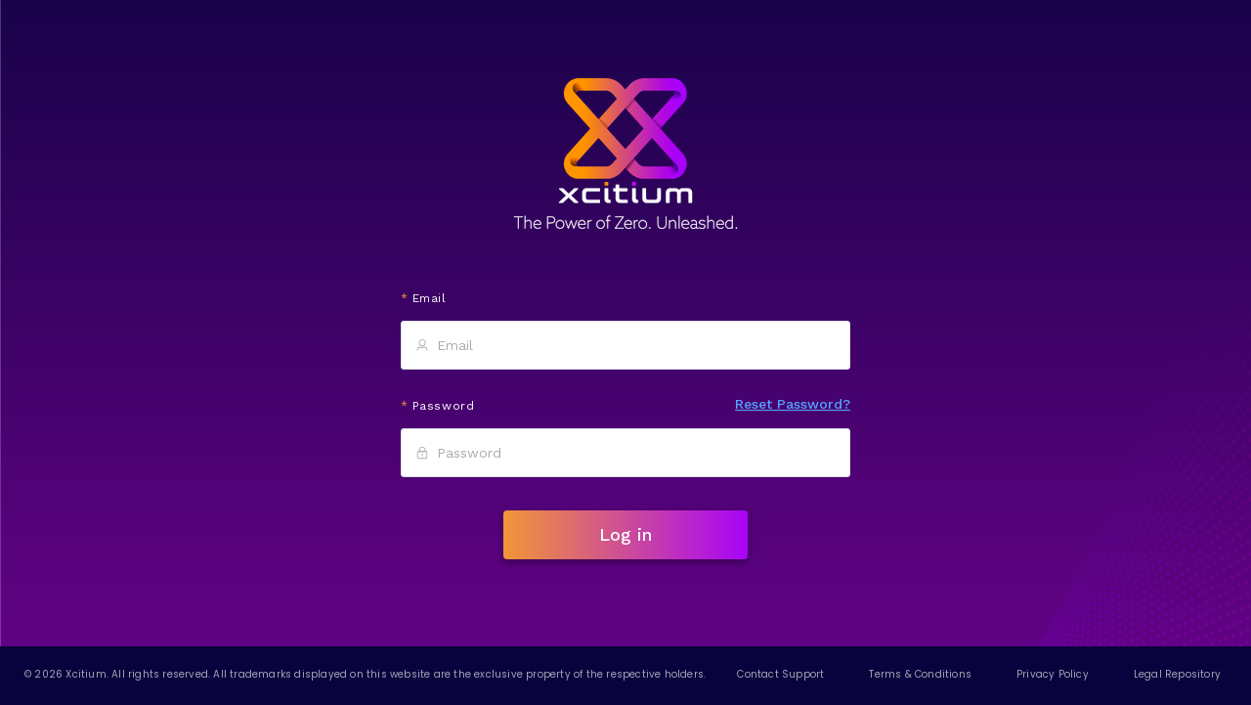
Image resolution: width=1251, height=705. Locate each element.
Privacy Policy (1052, 674)
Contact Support (780, 674)
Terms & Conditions (920, 674)
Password (443, 406)
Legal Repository (1177, 674)
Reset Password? (792, 404)
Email (429, 298)
